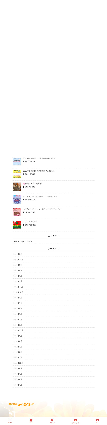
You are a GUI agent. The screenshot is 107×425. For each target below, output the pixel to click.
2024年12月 (18, 287)
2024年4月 (18, 308)
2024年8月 (18, 298)
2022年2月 (18, 374)
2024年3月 (18, 314)
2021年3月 (18, 385)
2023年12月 (18, 330)
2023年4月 (18, 347)
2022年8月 (18, 368)
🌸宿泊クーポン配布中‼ (32, 184)
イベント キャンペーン (23, 241)
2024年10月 (18, 292)
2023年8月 (18, 341)
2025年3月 (18, 276)
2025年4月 (18, 270)
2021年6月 (18, 379)
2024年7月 (18, 303)
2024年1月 (18, 325)
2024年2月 (18, 319)
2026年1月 (18, 254)
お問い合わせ (75, 421)
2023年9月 (18, 336)
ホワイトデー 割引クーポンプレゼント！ (40, 196)
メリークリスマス (30, 222)
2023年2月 (18, 352)
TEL (97, 421)
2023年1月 (18, 357)
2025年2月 (18, 281)
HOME (31, 421)
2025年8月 (18, 265)
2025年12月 (18, 259)
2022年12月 (18, 363)
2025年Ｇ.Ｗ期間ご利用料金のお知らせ (39, 171)
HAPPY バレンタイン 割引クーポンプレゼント (42, 209)
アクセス (52, 421)
